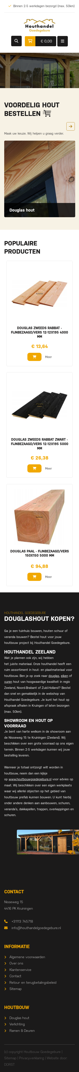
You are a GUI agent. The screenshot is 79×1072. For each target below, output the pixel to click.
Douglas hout (19, 1018)
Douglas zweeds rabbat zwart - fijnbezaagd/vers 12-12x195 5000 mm (39, 444)
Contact (15, 976)
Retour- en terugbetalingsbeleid (32, 983)
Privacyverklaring (31, 1058)
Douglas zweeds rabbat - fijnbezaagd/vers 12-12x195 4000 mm (39, 332)
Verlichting (17, 1024)
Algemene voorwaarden (27, 957)
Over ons (16, 963)
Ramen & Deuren (22, 1031)
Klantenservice (20, 970)
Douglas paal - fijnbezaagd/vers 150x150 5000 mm (39, 553)
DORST (9, 1065)
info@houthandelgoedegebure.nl (36, 928)
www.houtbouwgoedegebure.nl (30, 779)
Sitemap (15, 989)
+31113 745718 (22, 921)
